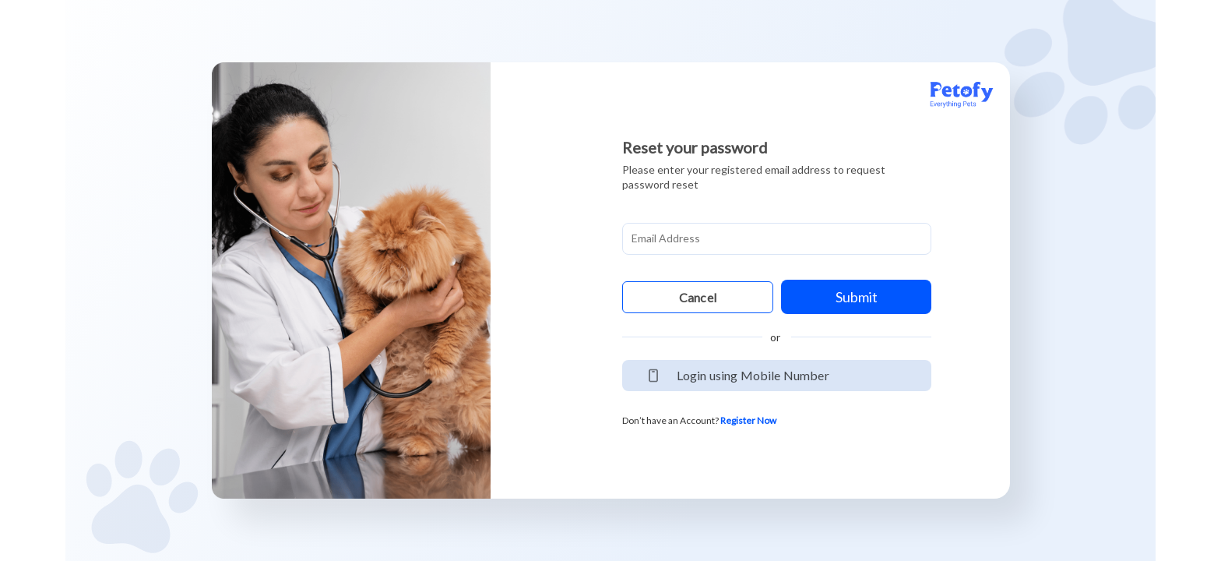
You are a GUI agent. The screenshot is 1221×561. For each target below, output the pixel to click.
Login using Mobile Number (753, 375)
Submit (857, 296)
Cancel (697, 297)
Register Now (748, 420)
